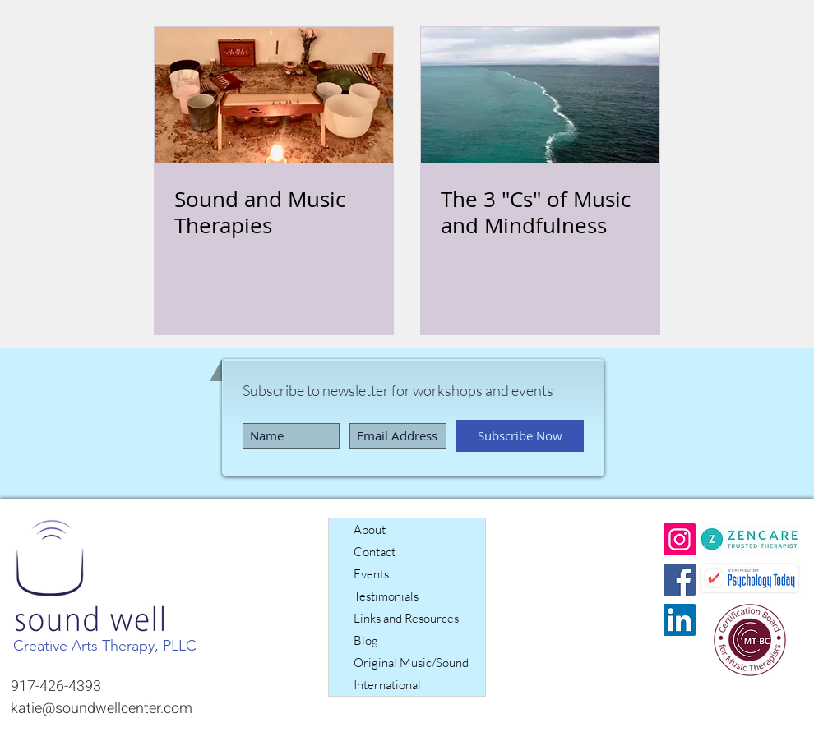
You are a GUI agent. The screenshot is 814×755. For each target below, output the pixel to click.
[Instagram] (680, 539)
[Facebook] (680, 580)
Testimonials (386, 596)
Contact (374, 551)
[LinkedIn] (680, 620)
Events (371, 574)
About (370, 529)
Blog (366, 640)
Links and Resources (406, 618)
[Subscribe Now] (520, 436)
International (387, 685)
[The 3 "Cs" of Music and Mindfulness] (540, 95)
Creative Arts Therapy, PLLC (105, 646)
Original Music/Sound (411, 662)
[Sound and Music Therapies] (274, 95)
